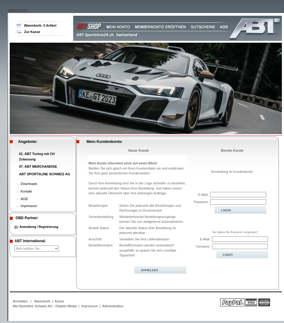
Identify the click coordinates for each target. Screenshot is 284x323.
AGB (24, 199)
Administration (112, 306)
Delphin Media (66, 306)
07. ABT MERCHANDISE (38, 166)
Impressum (29, 206)
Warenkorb (42, 301)
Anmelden (20, 301)
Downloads (29, 184)
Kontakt (26, 191)
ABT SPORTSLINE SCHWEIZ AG (44, 174)
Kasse (59, 301)
